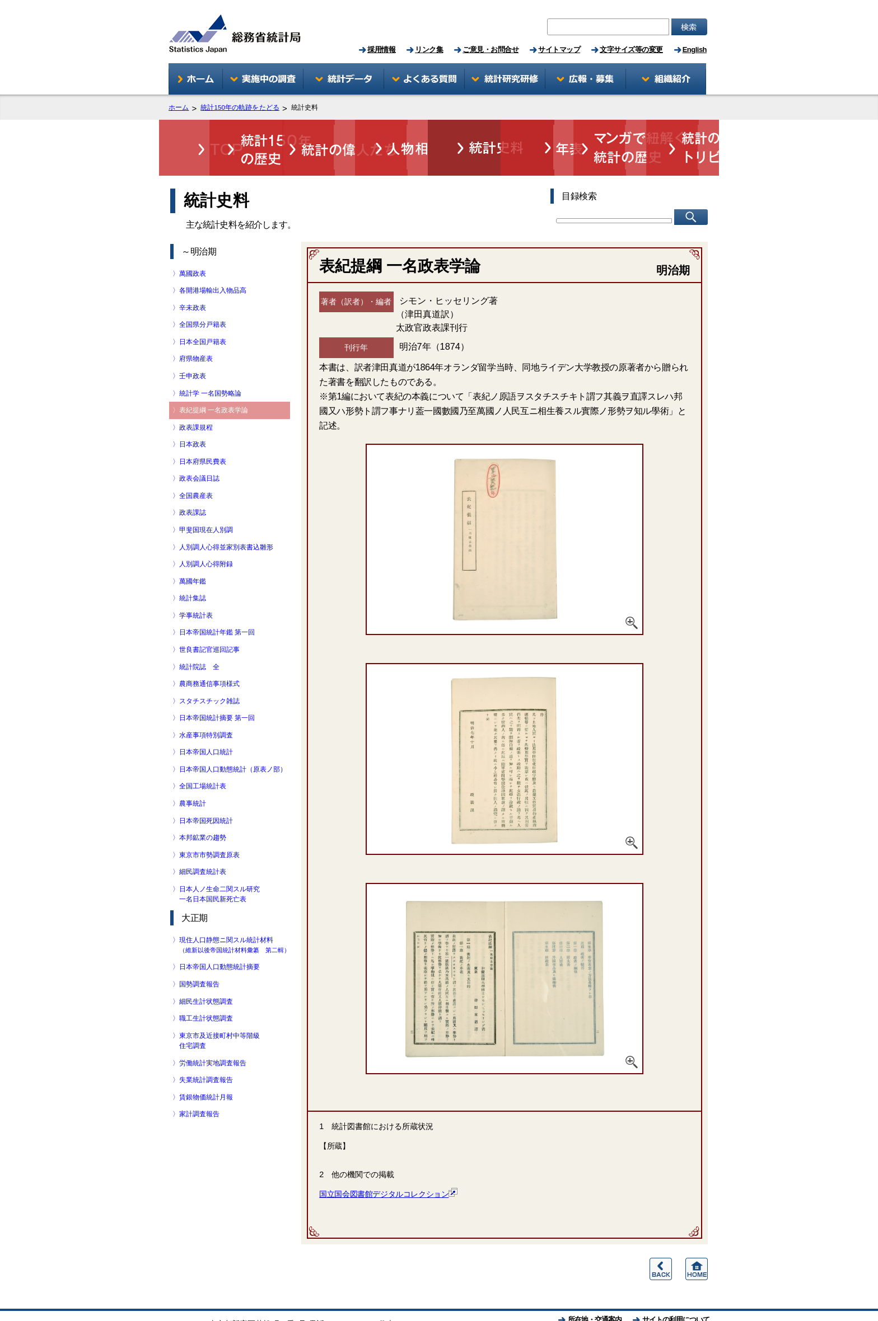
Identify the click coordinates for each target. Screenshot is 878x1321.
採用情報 (381, 49)
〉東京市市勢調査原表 (209, 826)
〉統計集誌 (192, 569)
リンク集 (429, 49)
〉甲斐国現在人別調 (206, 501)
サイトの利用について (675, 1290)
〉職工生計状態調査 (206, 989)
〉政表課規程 (196, 398)
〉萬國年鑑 (192, 552)
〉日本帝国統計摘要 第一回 (217, 689)
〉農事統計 (192, 774)
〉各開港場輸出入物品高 (212, 261)
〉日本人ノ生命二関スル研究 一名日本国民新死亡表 (219, 865)
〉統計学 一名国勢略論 (210, 364)
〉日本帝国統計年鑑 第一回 (217, 603)
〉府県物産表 (196, 329)
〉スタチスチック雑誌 (209, 672)
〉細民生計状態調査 (206, 972)
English (695, 49)
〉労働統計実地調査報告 (212, 1034)
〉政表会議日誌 (199, 449)
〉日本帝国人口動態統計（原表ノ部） (233, 740)
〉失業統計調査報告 (206, 1051)
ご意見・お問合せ (491, 49)
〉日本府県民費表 (202, 432)
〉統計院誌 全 (199, 638)
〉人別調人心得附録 (206, 535)
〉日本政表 (192, 415)
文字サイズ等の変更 (631, 49)
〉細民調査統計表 (202, 843)
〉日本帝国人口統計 (206, 723)
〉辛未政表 (192, 279)
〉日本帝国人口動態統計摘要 (219, 938)
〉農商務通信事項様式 (209, 655)
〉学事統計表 (196, 586)
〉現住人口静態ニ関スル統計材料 (234, 915)
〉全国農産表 (196, 467)
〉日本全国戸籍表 (202, 313)
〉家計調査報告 (199, 1085)
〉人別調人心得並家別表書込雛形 (226, 518)
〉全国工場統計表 (202, 757)
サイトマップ (559, 49)
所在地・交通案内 (595, 1290)
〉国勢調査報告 (199, 955)
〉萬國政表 (192, 244)
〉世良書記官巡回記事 (209, 620)
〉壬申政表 (192, 347)
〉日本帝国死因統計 (206, 792)
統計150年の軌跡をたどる (239, 108)
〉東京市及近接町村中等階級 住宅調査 (219, 1012)
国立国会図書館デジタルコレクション (388, 1164)
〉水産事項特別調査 (206, 706)
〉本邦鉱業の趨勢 (202, 808)
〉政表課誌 (192, 483)
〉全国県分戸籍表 (202, 295)
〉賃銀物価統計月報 (206, 1068)
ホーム (179, 108)
